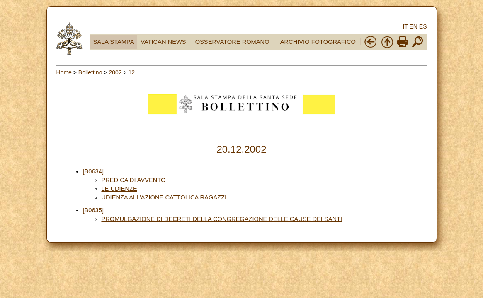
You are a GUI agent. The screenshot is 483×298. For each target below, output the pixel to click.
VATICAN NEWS (163, 41)
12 (132, 72)
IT (405, 26)
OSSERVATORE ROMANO (232, 41)
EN (413, 26)
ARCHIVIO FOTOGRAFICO (318, 41)
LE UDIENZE (119, 188)
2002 (115, 72)
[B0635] (93, 210)
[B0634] (93, 171)
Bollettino (90, 72)
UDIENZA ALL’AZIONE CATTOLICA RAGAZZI (163, 197)
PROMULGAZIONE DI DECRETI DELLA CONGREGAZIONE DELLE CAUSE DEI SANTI (221, 219)
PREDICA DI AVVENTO (133, 180)
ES (423, 26)
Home (64, 72)
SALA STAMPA (113, 41)
